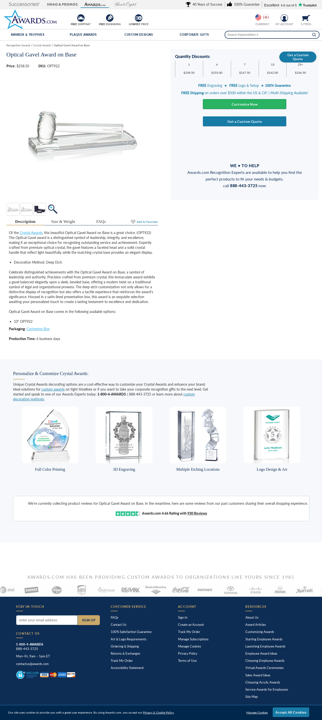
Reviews (197, 513)
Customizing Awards (259, 632)
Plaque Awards (83, 34)
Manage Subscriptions (193, 639)
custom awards (53, 389)
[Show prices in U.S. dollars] (258, 17)
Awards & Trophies (27, 34)
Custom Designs (139, 34)
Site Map (251, 697)
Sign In (182, 617)
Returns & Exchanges (125, 653)
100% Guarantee (131, 632)
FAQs (114, 617)
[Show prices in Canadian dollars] (266, 17)
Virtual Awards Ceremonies (264, 668)
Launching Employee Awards (265, 646)
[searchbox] (272, 35)
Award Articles (255, 625)
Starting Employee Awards (264, 639)
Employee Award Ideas (261, 653)
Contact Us (118, 625)
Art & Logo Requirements (128, 639)
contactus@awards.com (32, 664)
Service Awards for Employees (266, 689)
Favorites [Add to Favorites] (147, 222)
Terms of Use (187, 661)
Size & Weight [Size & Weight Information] (63, 221)
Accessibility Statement (127, 668)
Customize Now (245, 104)
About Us (252, 617)
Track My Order (122, 661)
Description (25, 221)
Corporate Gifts (194, 34)
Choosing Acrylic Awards (262, 682)
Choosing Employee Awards (265, 661)
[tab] (25, 221)
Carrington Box (38, 329)
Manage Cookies (189, 646)
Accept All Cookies (290, 712)
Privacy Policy (187, 653)
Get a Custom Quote (297, 57)
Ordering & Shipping (125, 646)
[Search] (314, 35)
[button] (19, 4)
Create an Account (191, 625)
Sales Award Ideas (257, 675)
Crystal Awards (31, 233)
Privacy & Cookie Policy (158, 712)
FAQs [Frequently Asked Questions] (101, 221)
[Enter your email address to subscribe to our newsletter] (46, 620)
